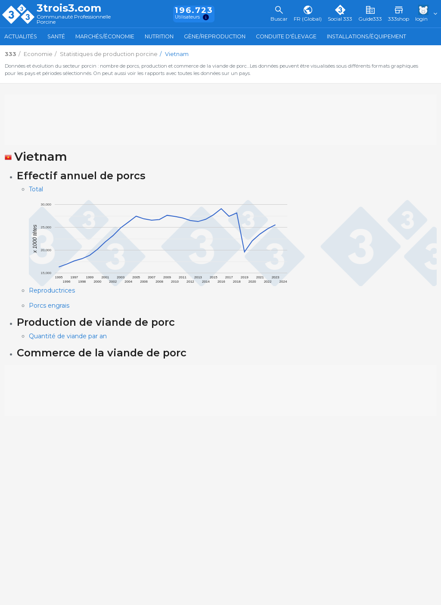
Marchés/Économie (104, 36)
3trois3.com (69, 8)
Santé (56, 36)
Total (36, 189)
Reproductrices (52, 290)
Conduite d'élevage (286, 36)
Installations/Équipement (366, 36)
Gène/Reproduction (214, 36)
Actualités (20, 36)
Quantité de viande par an (68, 336)
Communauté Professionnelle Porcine (74, 19)
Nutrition (159, 36)
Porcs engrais (49, 305)
